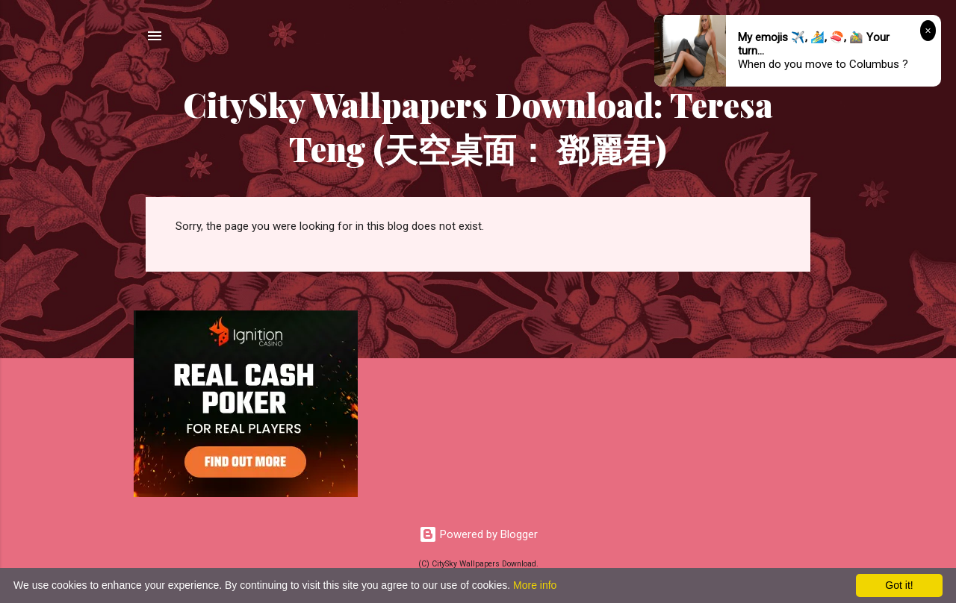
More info (534, 585)
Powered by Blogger (478, 534)
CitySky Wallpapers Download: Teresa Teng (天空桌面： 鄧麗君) (478, 126)
